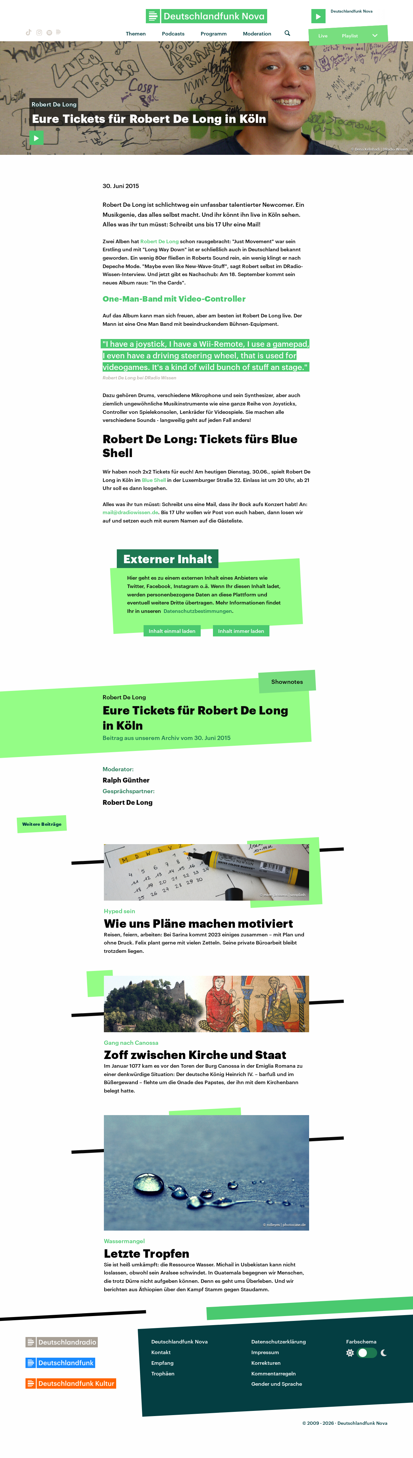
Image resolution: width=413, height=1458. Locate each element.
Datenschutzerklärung (278, 1341)
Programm (214, 33)
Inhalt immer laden (241, 631)
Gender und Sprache (276, 1384)
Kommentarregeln (273, 1373)
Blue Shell (154, 480)
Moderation (257, 33)
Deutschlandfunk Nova (179, 1341)
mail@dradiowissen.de (130, 512)
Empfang (162, 1363)
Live (322, 35)
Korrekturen (266, 1363)
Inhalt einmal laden (172, 631)
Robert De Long (159, 241)
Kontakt (161, 1352)
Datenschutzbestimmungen (198, 611)
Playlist (350, 35)
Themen (136, 33)
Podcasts (173, 33)
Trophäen (163, 1373)
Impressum (265, 1352)
